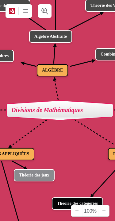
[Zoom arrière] (76, 210)
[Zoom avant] (103, 210)
